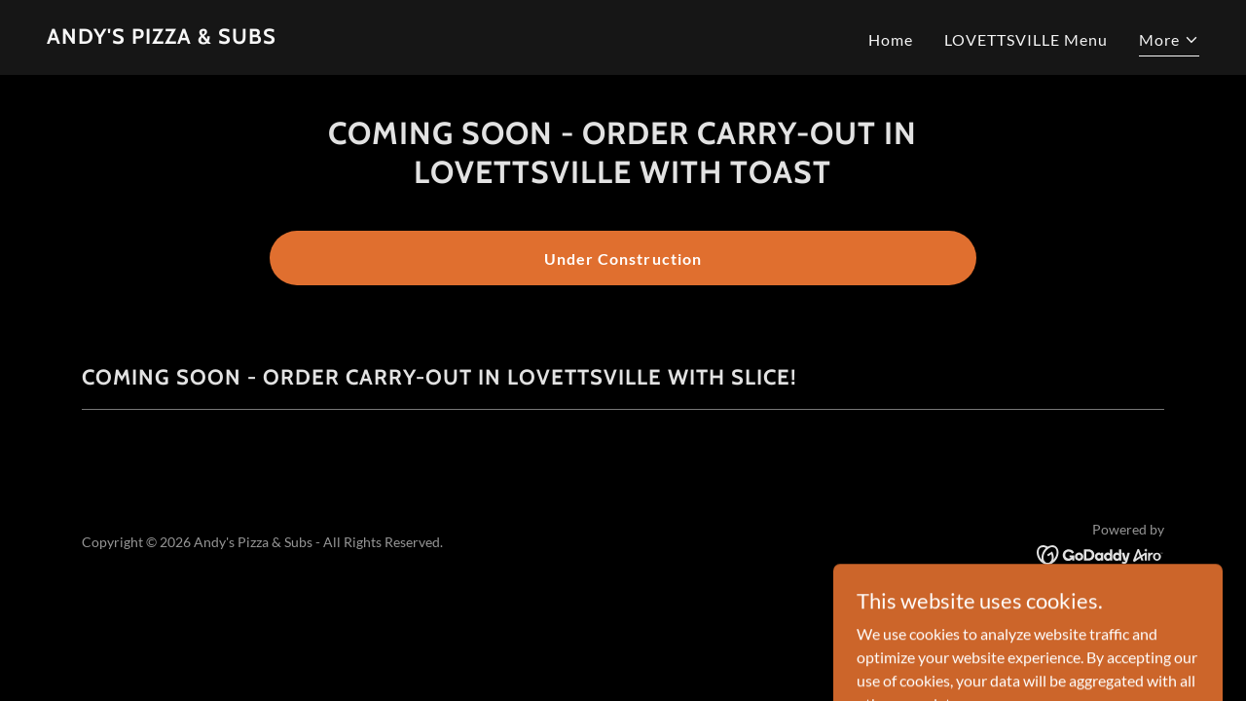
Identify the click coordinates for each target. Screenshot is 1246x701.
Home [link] (890, 39)
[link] (161, 37)
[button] (1169, 42)
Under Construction (622, 258)
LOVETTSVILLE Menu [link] (1026, 39)
